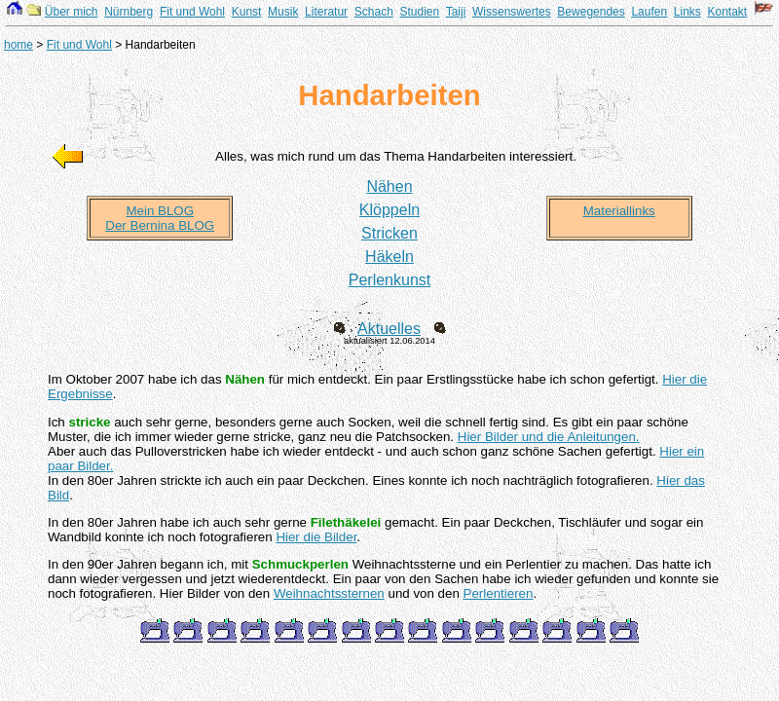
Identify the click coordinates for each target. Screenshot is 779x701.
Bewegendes (590, 11)
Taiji (456, 11)
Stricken (389, 233)
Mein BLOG (160, 210)
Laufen (649, 11)
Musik (283, 11)
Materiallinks (619, 210)
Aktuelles (389, 328)
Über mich (71, 11)
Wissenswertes (511, 11)
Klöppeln (389, 210)
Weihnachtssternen (329, 593)
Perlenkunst (390, 280)
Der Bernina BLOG (159, 225)
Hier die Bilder (316, 537)
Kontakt (727, 11)
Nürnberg (128, 11)
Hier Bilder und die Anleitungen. (549, 436)
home (18, 45)
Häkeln (389, 256)
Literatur (326, 11)
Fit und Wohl (192, 11)
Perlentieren (499, 593)
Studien (420, 11)
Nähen (389, 186)
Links (687, 11)
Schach (373, 11)
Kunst (247, 11)
